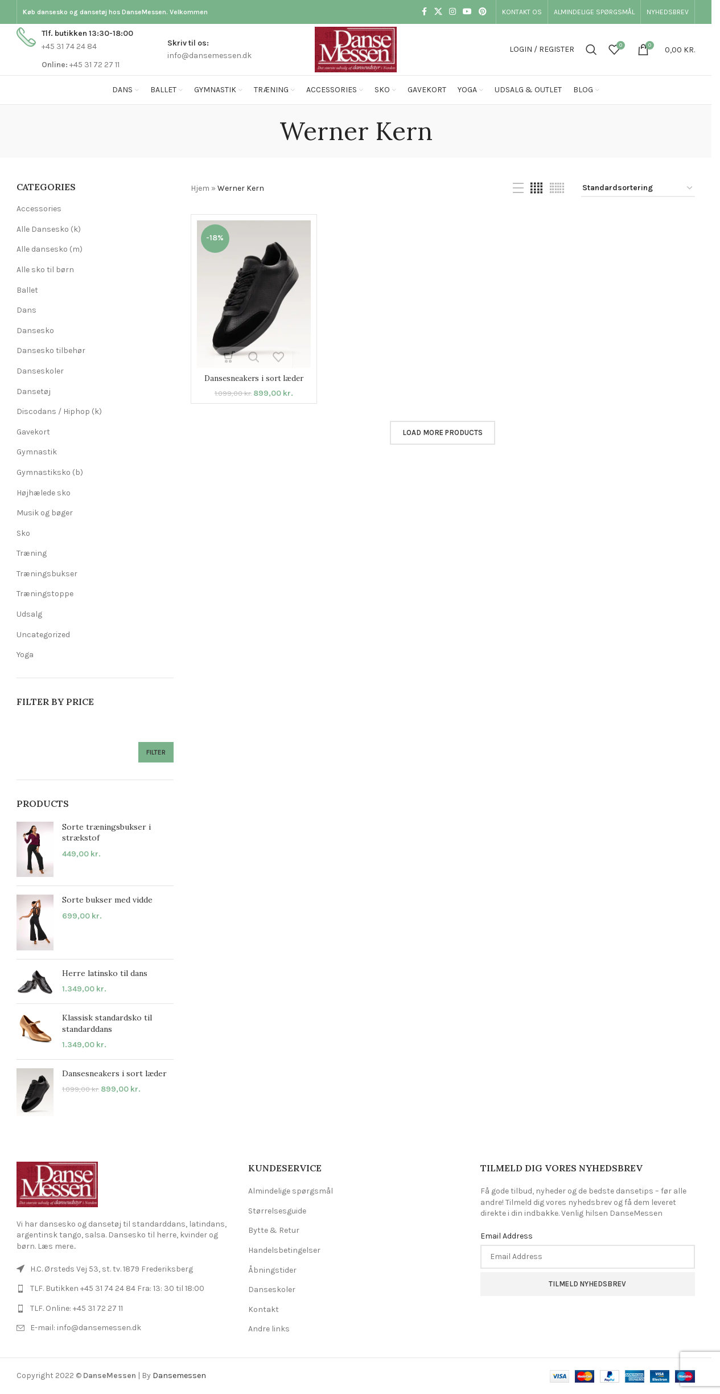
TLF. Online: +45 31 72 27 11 (76, 1308)
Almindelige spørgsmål (290, 1191)
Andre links (269, 1329)
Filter (156, 752)
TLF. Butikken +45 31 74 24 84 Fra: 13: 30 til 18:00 (117, 1288)
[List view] (518, 188)
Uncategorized (43, 634)
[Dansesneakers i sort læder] (254, 294)
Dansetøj (34, 391)
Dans (26, 310)
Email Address (506, 1236)
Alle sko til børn (45, 269)
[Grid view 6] (557, 188)
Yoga (25, 654)
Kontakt (263, 1309)
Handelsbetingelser (284, 1250)
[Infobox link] (75, 49)
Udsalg (29, 614)
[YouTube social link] (467, 12)
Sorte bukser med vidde (107, 900)
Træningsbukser (47, 574)
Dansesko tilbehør (51, 350)
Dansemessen (179, 1375)
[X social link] (438, 12)
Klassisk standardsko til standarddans (107, 1023)
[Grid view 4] (536, 188)
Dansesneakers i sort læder (114, 1073)
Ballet (27, 290)
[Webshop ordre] (638, 189)
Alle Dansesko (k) (49, 229)
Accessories (39, 209)
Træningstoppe (45, 593)
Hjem (200, 188)
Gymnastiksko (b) (50, 472)
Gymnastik (37, 452)
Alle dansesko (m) (50, 249)
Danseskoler (40, 371)
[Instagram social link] (452, 12)
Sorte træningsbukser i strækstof (106, 832)
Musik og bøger (45, 513)
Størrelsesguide (277, 1211)
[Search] (591, 49)
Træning (32, 553)
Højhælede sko (44, 493)
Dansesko (35, 330)
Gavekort (33, 432)
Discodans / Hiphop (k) (59, 411)
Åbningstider (272, 1270)
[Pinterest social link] (482, 12)
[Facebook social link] (424, 12)
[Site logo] (356, 49)
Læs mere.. (57, 1246)
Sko (23, 533)
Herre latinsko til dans (104, 973)
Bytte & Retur (273, 1230)
